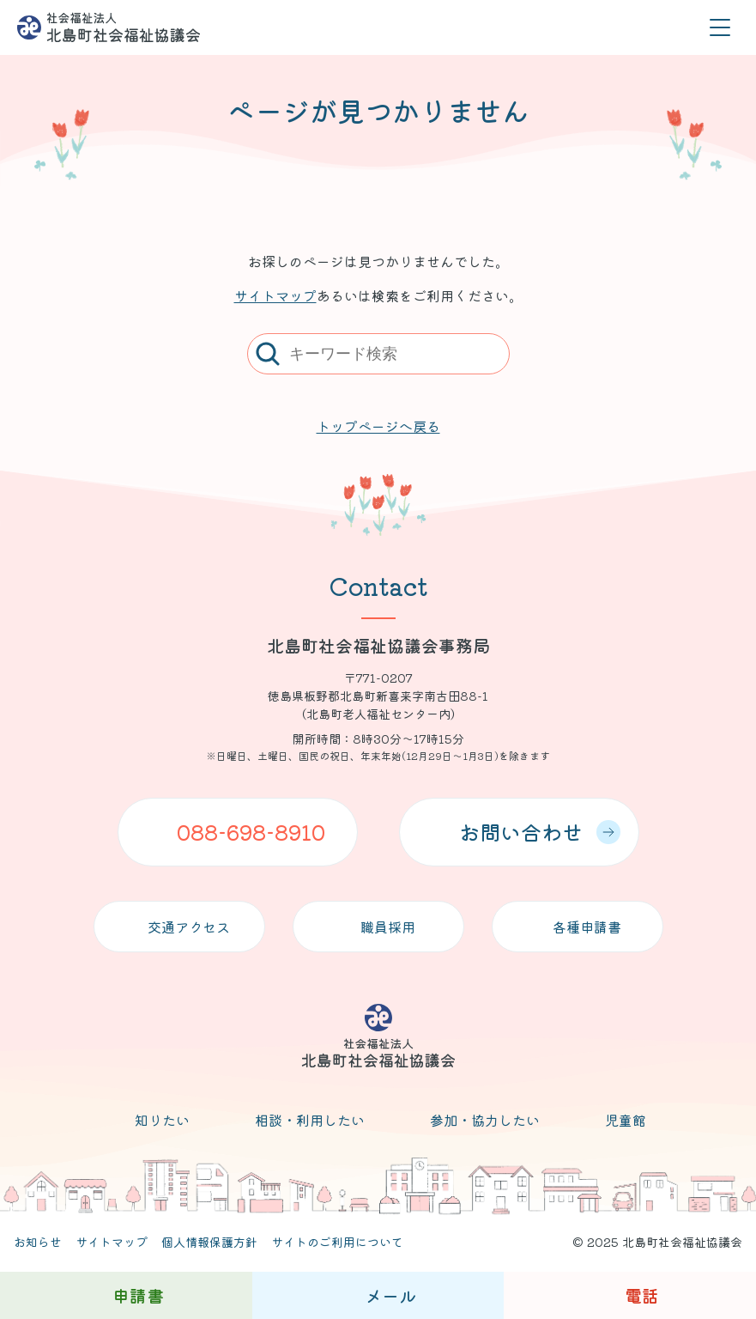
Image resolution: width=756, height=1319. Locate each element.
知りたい (162, 1119)
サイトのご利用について (337, 1241)
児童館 (625, 1119)
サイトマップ (275, 295)
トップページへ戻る (378, 426)
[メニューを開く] (719, 28)
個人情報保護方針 (209, 1241)
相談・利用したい (310, 1119)
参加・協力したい (485, 1119)
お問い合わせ (539, 832)
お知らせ (38, 1241)
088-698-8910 (251, 832)
